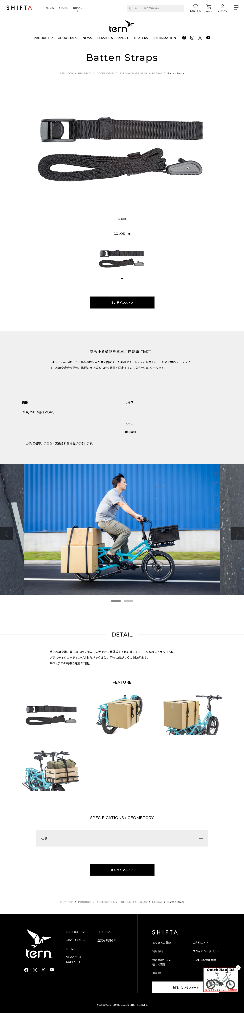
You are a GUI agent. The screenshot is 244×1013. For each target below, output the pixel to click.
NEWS (70, 949)
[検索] (130, 8)
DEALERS (104, 932)
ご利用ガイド (201, 942)
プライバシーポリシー (206, 951)
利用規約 (157, 951)
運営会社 (157, 973)
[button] (236, 1005)
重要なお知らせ (106, 940)
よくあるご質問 (161, 942)
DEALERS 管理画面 (204, 960)
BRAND (77, 8)
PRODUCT (73, 932)
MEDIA (50, 8)
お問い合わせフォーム (185, 987)
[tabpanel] (122, 149)
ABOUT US (73, 940)
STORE (63, 8)
